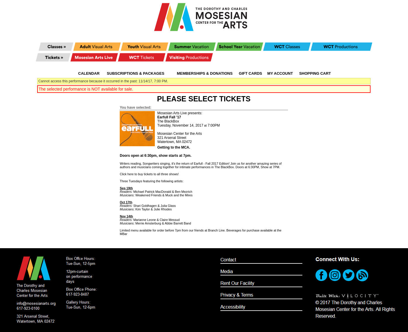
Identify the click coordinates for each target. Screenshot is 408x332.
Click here (126, 174)
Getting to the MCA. (173, 147)
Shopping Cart (315, 73)
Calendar (89, 73)
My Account (279, 73)
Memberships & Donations (204, 73)
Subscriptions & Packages (135, 73)
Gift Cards (250, 73)
